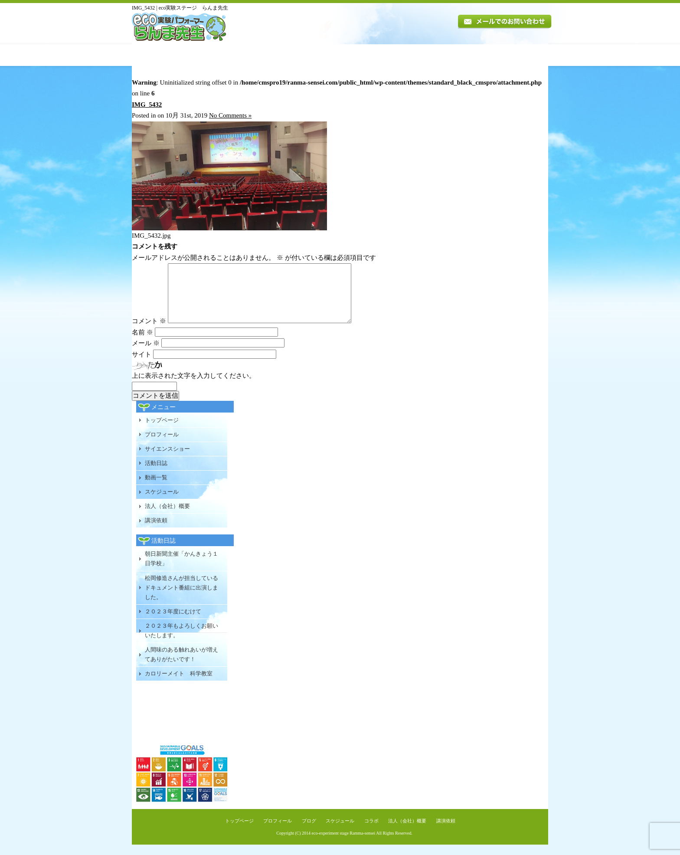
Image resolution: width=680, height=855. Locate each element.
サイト (141, 364)
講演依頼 (524, 55)
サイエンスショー (167, 459)
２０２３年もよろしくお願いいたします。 (181, 641)
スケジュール (410, 55)
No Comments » (230, 115)
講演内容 (278, 55)
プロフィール (221, 55)
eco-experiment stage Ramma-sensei (344, 843)
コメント (149, 331)
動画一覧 (365, 55)
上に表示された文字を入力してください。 (193, 386)
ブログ (309, 831)
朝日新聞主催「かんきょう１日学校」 (181, 569)
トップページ (161, 55)
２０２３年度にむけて (173, 622)
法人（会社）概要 (467, 55)
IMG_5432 (147, 104)
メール (146, 353)
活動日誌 (324, 55)
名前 (142, 342)
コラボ (371, 831)
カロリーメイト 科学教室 (178, 684)
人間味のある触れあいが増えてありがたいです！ (181, 665)
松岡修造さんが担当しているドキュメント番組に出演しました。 (181, 598)
